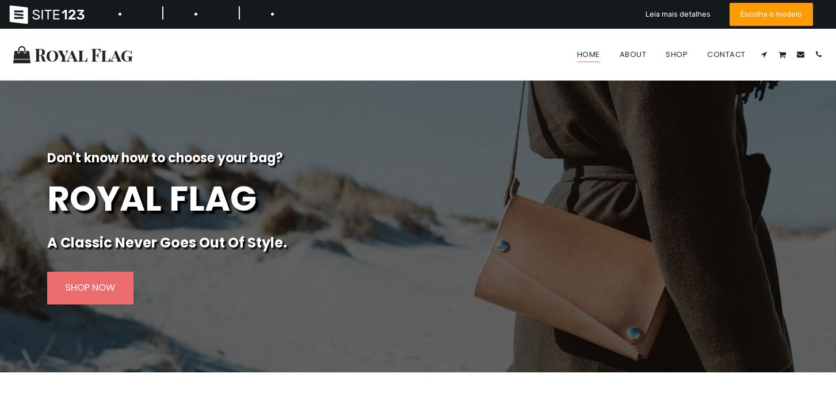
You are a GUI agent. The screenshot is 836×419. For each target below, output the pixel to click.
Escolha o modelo (771, 14)
